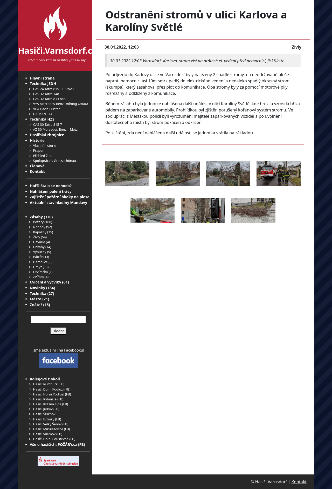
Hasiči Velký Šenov (47, 424)
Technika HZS (42, 119)
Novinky (37, 287)
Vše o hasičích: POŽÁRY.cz (53, 444)
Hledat (58, 330)
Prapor (38, 150)
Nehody (39, 226)
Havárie (39, 242)
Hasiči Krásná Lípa (47, 404)
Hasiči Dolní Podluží (48, 389)
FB (61, 384)
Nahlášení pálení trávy (51, 191)
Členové (37, 165)
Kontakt (37, 171)
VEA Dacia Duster (46, 109)
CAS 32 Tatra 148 (46, 93)
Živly (36, 237)
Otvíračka (40, 271)
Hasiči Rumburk (45, 384)
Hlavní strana (42, 78)
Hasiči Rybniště (45, 399)
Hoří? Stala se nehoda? (51, 185)
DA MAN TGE (43, 113)
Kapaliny (39, 232)
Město (36, 298)
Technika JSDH (43, 83)
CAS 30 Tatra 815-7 (47, 124)
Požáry (38, 222)
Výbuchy (39, 251)
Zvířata (38, 276)
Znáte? (36, 304)
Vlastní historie (44, 145)
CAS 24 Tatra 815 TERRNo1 (53, 89)
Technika (38, 293)
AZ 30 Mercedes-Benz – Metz (55, 129)
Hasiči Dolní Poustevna (50, 439)
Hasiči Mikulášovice (48, 429)
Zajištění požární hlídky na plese (59, 196)
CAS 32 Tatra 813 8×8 (49, 98)
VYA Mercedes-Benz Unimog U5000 (60, 103)
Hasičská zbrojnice (47, 134)
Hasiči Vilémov (44, 434)
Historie (37, 140)
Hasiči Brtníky (43, 419)
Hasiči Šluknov (44, 414)
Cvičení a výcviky (45, 282)
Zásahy (36, 216)
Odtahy (39, 246)
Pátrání (38, 256)
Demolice (40, 262)
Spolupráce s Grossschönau (54, 160)
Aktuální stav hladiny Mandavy (58, 202)
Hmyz (37, 267)
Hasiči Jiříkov (43, 409)
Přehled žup (42, 155)
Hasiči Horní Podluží (48, 394)
